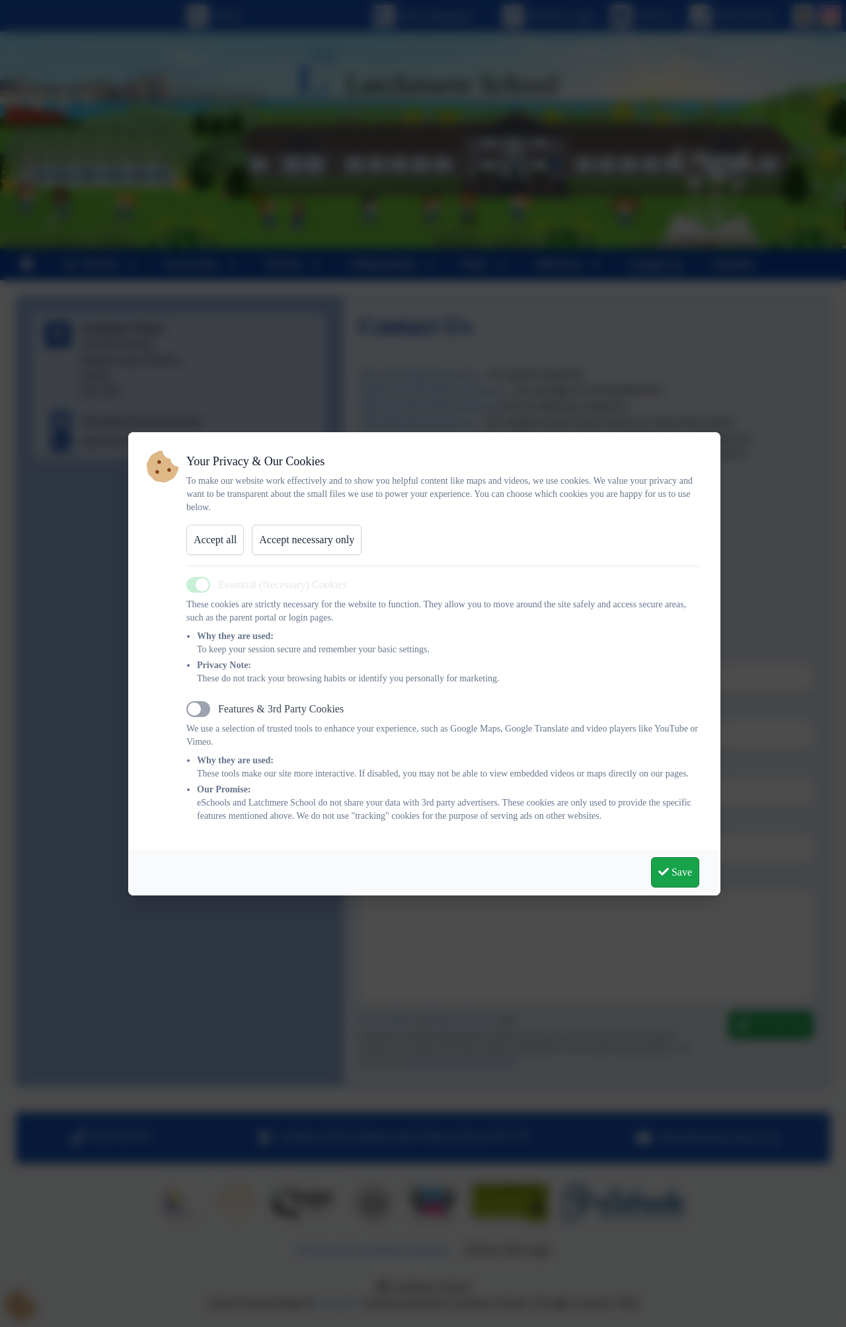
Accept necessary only (306, 539)
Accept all (215, 539)
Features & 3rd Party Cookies (281, 708)
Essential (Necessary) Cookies (282, 584)
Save (675, 872)
